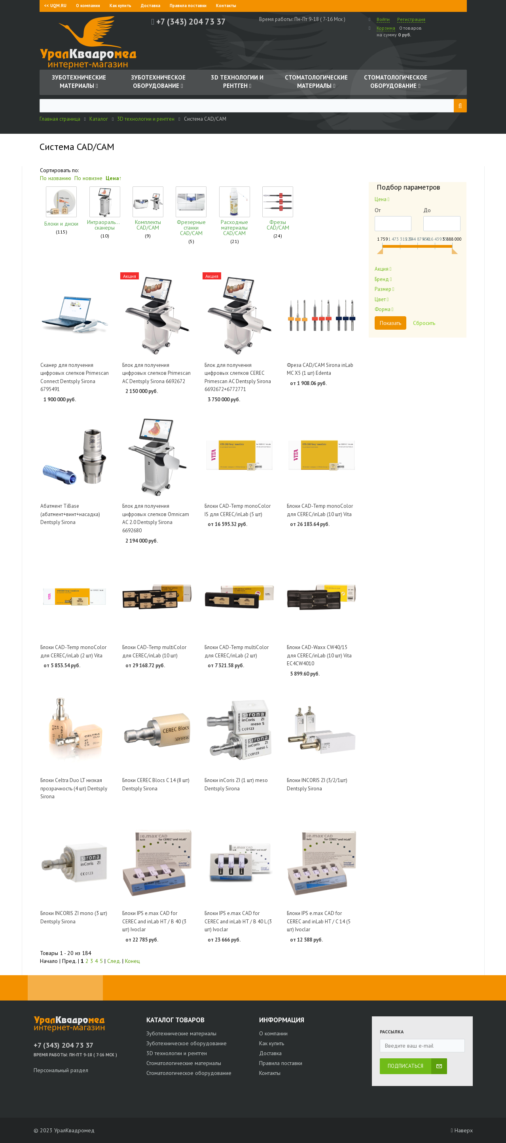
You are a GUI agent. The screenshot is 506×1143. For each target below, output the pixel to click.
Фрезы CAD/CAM (257, 224)
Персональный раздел (61, 1070)
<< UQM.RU (55, 5)
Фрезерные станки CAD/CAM (178, 227)
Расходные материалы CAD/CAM (218, 227)
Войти (383, 19)
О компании (88, 5)
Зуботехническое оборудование (186, 1043)
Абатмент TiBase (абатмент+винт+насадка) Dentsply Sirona (70, 514)
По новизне (88, 178)
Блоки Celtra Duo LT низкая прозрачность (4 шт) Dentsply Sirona (73, 788)
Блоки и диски (59, 224)
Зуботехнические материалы (181, 1033)
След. (114, 961)
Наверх (461, 1130)
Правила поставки (188, 5)
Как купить (120, 5)
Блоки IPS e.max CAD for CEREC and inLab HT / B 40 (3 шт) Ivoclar (154, 921)
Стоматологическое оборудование (188, 1073)
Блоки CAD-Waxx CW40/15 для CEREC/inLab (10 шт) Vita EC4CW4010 (319, 655)
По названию (55, 178)
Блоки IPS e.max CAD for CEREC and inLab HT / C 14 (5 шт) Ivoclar (319, 921)
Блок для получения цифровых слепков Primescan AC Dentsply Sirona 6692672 (156, 373)
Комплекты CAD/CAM (139, 224)
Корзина (386, 28)
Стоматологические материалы (183, 1063)
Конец (132, 961)
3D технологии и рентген (176, 1053)
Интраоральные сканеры (99, 224)
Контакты (226, 5)
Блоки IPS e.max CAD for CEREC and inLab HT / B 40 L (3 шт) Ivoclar (238, 921)
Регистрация (411, 19)
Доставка (150, 5)
